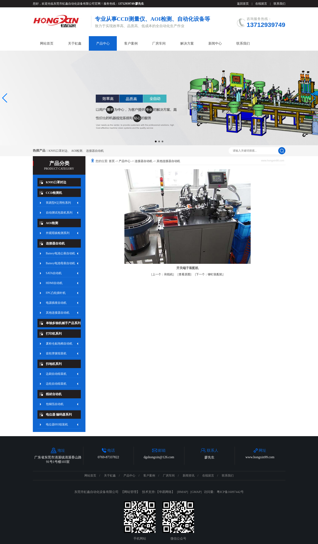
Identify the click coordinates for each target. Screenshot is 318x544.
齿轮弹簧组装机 (56, 353)
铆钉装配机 (209, 274)
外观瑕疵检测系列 (57, 233)
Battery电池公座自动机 (60, 253)
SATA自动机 (54, 273)
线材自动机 (54, 394)
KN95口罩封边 (58, 150)
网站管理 (130, 492)
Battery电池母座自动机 (60, 263)
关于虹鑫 (74, 43)
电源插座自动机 (56, 302)
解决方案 (187, 43)
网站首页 (46, 43)
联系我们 (279, 3)
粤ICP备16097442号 (230, 492)
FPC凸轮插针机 (56, 292)
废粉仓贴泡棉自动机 (59, 343)
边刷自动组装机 (56, 373)
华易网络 (165, 492)
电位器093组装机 (57, 424)
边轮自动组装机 (56, 383)
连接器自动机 (95, 150)
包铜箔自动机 (55, 404)
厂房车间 (159, 43)
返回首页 (243, 3)
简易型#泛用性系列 (58, 202)
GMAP (196, 492)
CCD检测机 (54, 192)
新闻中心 (215, 43)
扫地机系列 (54, 364)
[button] (156, 141)
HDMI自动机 (54, 283)
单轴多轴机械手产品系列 (63, 323)
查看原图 (184, 274)
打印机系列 (54, 333)
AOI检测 (76, 150)
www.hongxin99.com (259, 457)
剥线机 (162, 274)
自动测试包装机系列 (59, 212)
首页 (112, 161)
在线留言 (261, 3)
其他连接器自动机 (57, 312)
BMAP (182, 492)
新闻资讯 (188, 475)
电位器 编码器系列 (59, 414)
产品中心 (103, 43)
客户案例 (131, 43)
